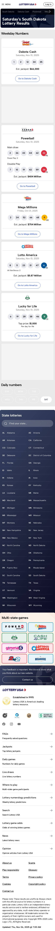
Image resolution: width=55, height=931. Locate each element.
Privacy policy (35, 877)
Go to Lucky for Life (27, 335)
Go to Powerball (27, 186)
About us (7, 863)
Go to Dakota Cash (27, 78)
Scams (31, 863)
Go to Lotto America (27, 285)
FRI (33, 399)
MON (20, 391)
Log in (48, 4)
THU (21, 399)
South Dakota (8, 12)
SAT (46, 399)
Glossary (32, 870)
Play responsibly (10, 870)
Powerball (37, 12)
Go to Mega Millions (27, 234)
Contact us (27, 679)
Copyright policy (37, 884)
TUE (34, 391)
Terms (5, 877)
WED (7, 399)
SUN (7, 391)
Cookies (6, 884)
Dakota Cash (23, 12)
